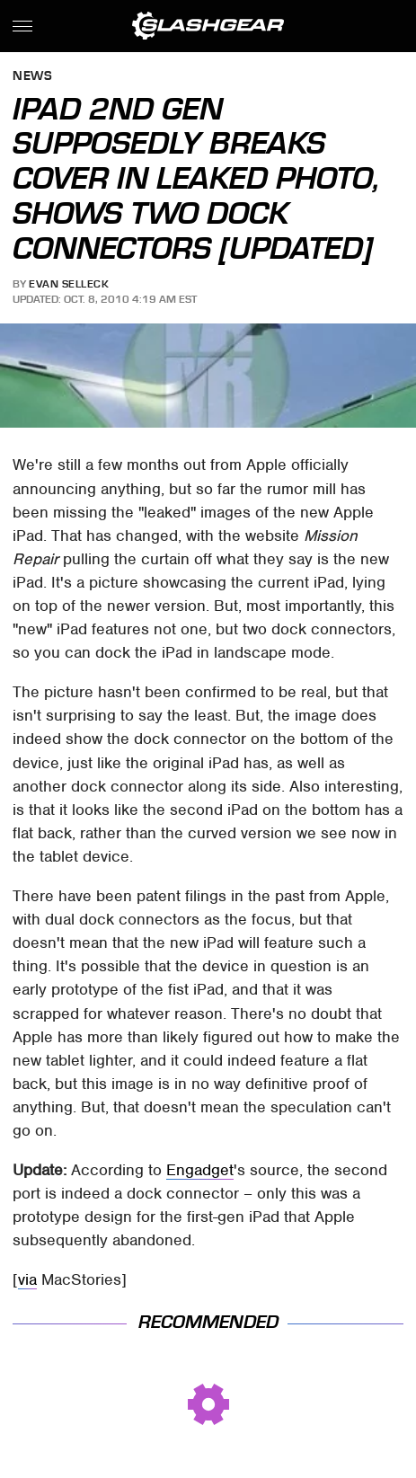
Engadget (200, 1170)
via (27, 1279)
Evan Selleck (69, 284)
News (32, 77)
